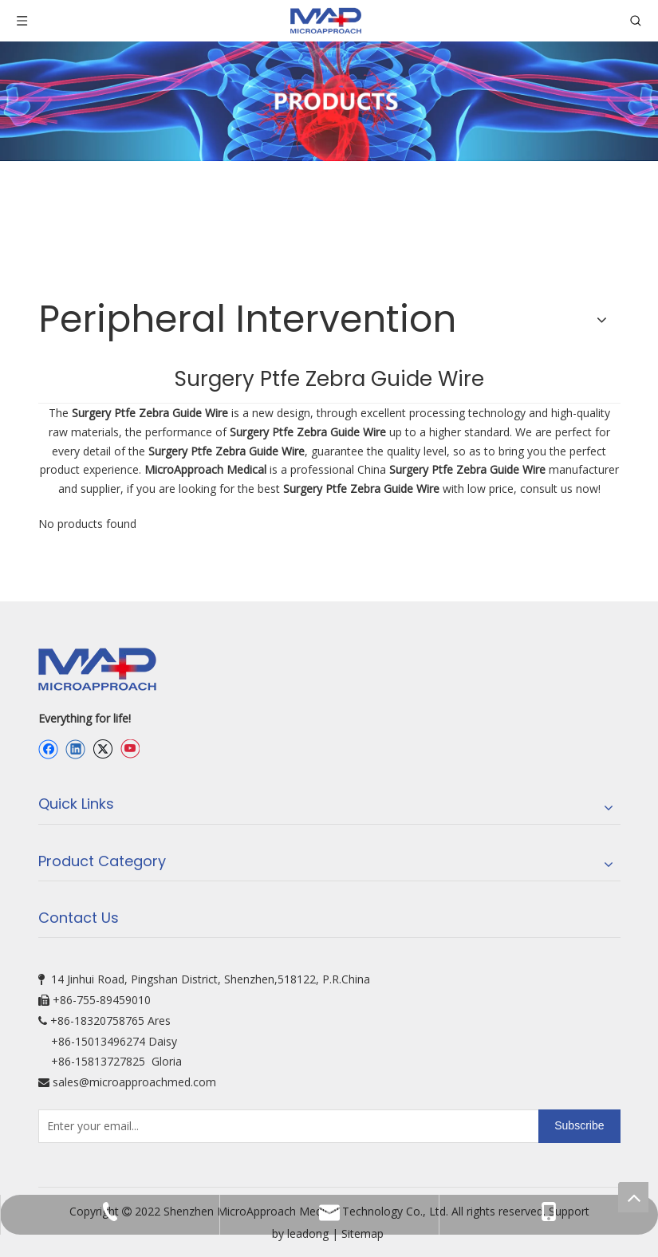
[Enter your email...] (285, 1126)
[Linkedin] (75, 749)
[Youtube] (130, 749)
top (633, 1197)
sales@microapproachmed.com (134, 1082)
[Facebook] (48, 749)
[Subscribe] (579, 1126)
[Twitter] (102, 749)
